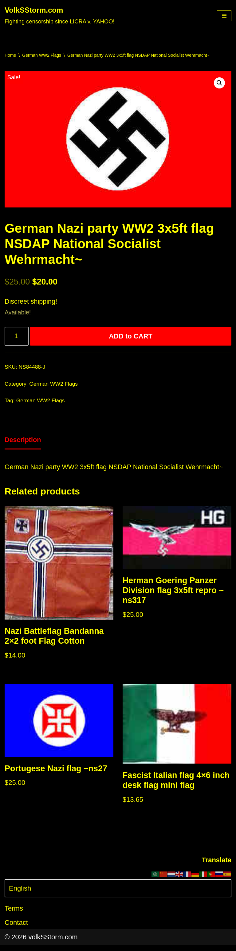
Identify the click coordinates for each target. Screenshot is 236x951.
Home (10, 55)
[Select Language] (118, 894)
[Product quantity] (17, 337)
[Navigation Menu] (224, 15)
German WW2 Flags (41, 55)
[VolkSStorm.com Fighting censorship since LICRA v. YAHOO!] (60, 15)
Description (23, 442)
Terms (14, 915)
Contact (16, 929)
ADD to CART (131, 337)
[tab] (23, 443)
